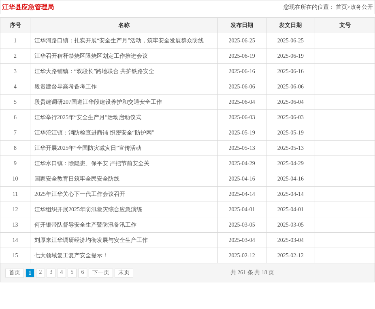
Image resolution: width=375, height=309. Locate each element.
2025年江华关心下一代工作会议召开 (79, 194)
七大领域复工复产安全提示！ (71, 255)
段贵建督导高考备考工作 (65, 87)
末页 (124, 272)
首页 (14, 272)
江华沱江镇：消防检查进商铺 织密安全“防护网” (94, 133)
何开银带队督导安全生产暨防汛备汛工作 (85, 225)
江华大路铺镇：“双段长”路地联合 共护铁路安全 (94, 71)
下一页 (100, 272)
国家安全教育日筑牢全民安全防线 (76, 179)
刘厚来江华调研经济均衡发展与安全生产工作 (91, 240)
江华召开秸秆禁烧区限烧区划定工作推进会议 (91, 56)
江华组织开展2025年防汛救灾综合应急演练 (88, 209)
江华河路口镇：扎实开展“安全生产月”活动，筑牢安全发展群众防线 (119, 41)
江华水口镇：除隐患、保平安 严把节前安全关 (91, 163)
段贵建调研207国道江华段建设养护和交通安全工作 (98, 102)
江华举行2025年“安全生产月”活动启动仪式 (87, 117)
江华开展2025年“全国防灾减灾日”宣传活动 (87, 148)
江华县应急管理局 (28, 7)
